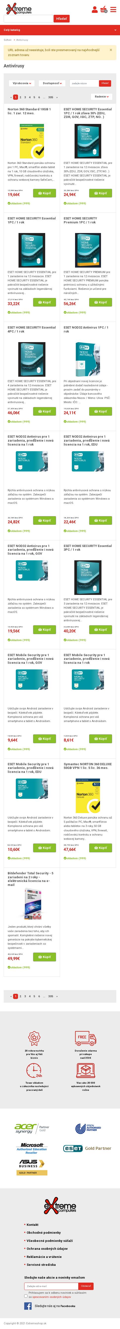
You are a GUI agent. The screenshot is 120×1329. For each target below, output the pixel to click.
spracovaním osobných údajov (51, 1297)
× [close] (111, 50)
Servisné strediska (40, 1265)
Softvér (8, 40)
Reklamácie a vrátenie (43, 1257)
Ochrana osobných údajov (46, 1249)
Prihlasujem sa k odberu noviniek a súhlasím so (57, 1295)
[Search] (84, 83)
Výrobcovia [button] (20, 83)
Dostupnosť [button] (51, 83)
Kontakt (31, 1225)
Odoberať (86, 1286)
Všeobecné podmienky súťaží (48, 1241)
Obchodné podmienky (42, 1232)
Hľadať (61, 18)
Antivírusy (22, 40)
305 (50, 97)
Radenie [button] (100, 96)
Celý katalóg (60, 30)
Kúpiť (44, 193)
